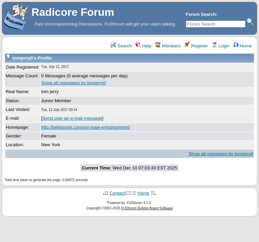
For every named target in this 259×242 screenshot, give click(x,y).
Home (242, 45)
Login (220, 45)
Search (121, 45)
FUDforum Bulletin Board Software (147, 208)
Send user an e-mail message (72, 118)
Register (196, 45)
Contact (117, 193)
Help (143, 45)
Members (167, 45)
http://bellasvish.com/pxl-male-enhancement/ (85, 127)
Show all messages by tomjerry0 (73, 82)
